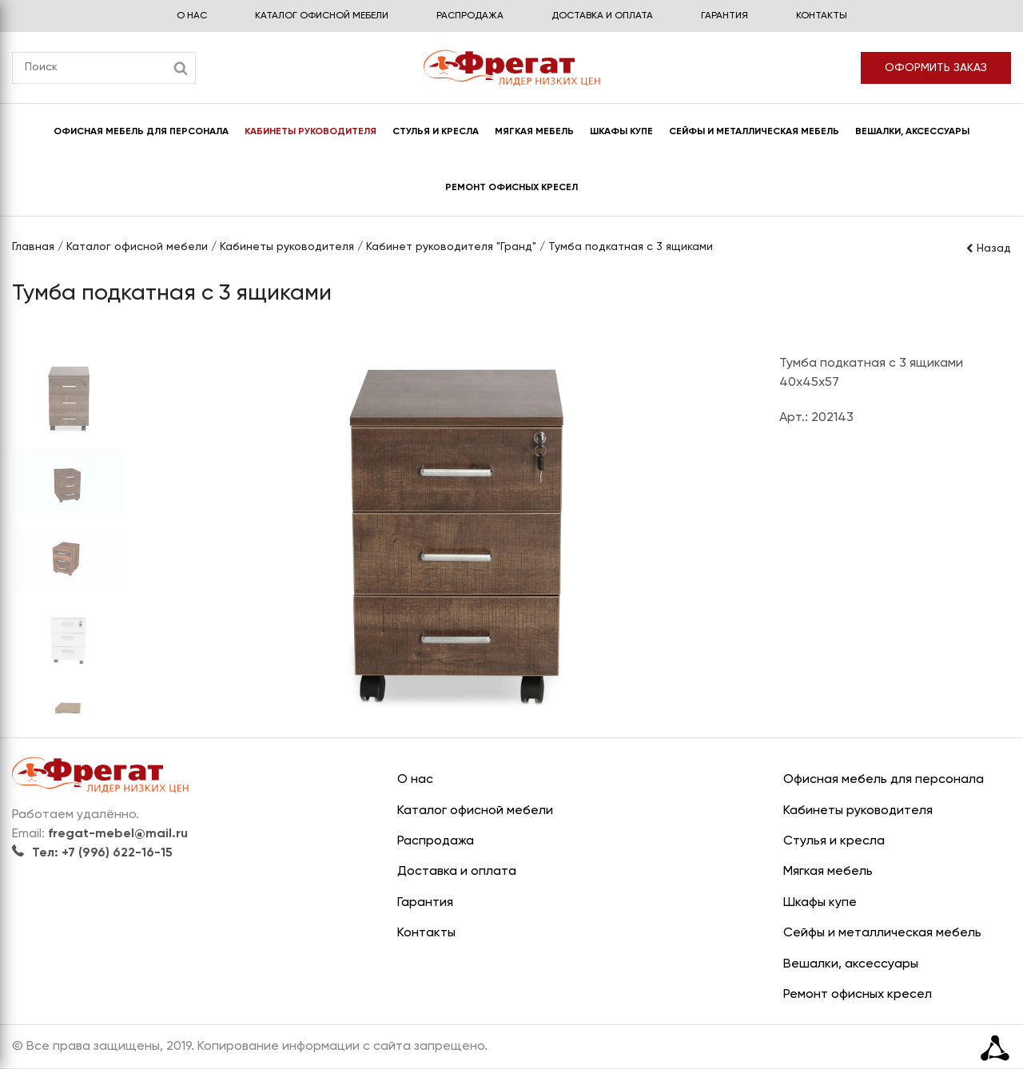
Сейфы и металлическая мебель (754, 132)
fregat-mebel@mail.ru (118, 834)
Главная (33, 246)
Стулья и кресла (435, 132)
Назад (988, 248)
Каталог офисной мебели (321, 16)
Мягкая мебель (534, 132)
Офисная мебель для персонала (141, 132)
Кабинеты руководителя (310, 132)
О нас (192, 16)
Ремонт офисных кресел (511, 188)
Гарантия (724, 16)
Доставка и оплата (602, 16)
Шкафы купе (621, 132)
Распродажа (470, 16)
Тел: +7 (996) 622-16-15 (92, 853)
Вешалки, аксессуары (912, 132)
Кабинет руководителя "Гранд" (451, 246)
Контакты (821, 16)
